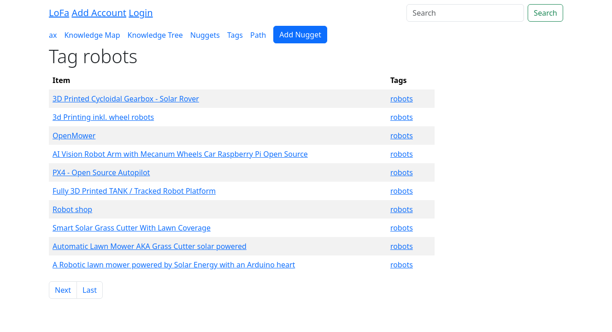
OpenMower (74, 135)
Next (63, 290)
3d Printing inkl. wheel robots (103, 117)
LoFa (59, 12)
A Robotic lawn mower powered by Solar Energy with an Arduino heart (174, 265)
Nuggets (205, 35)
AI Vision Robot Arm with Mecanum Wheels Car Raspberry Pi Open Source (180, 154)
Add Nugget (300, 35)
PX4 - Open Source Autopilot (101, 172)
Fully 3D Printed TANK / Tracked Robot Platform (134, 191)
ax (53, 35)
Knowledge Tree (155, 35)
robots (401, 99)
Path (258, 35)
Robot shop (72, 209)
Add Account (98, 12)
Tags (235, 35)
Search (545, 13)
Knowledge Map (92, 35)
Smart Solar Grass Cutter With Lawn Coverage (132, 228)
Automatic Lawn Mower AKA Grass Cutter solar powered (150, 246)
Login (141, 12)
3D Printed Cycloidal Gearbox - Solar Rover (126, 99)
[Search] (465, 13)
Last (89, 290)
